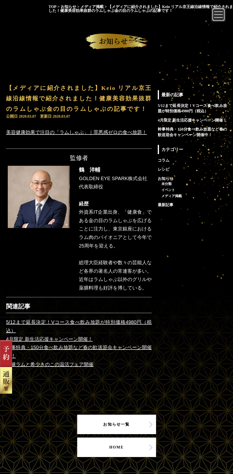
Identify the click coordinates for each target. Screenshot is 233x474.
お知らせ (165, 178)
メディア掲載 (171, 196)
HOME (116, 447)
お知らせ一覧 (116, 424)
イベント (168, 190)
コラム (163, 160)
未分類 (166, 184)
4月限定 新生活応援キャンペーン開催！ (49, 339)
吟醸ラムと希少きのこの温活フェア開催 (49, 364)
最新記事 (165, 205)
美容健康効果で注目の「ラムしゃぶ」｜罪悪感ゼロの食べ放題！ (76, 132)
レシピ (163, 169)
